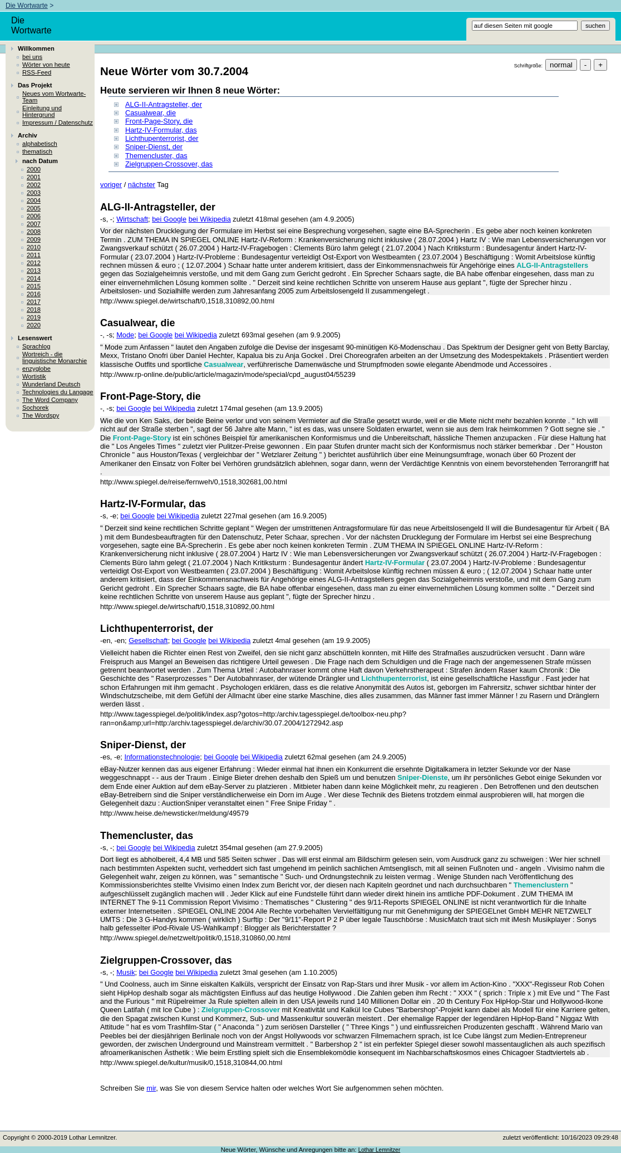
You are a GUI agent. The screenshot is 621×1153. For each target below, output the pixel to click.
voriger (111, 184)
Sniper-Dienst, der (154, 147)
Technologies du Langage (57, 392)
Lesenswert (35, 338)
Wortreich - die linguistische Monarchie (54, 357)
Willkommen (36, 48)
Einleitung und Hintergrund (42, 111)
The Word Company (50, 399)
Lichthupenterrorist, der (162, 138)
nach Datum (40, 161)
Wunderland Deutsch (51, 384)
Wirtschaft (132, 219)
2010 (34, 247)
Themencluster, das (156, 155)
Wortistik (34, 376)
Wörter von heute (46, 64)
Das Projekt (35, 85)
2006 (34, 216)
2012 (34, 262)
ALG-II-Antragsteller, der (163, 104)
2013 (34, 270)
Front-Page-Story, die (159, 121)
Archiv (27, 135)
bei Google (169, 219)
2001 (34, 177)
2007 (34, 223)
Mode (125, 335)
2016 (34, 294)
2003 (34, 192)
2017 (34, 301)
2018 (34, 309)
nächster (141, 184)
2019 (34, 317)
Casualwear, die (150, 113)
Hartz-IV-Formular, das (161, 130)
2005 (34, 208)
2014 (34, 278)
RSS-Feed (36, 72)
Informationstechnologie (162, 757)
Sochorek (35, 407)
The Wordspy (40, 415)
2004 (34, 200)
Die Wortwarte (27, 5)
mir (151, 1088)
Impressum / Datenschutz (57, 122)
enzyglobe (36, 368)
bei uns (32, 56)
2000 (34, 169)
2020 (34, 325)
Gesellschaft (148, 640)
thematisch (37, 151)
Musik (125, 972)
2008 (34, 231)
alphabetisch (39, 143)
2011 (34, 255)
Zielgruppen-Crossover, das (169, 164)
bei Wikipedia (210, 219)
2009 (34, 239)
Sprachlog (36, 346)
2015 (34, 286)
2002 (34, 184)
